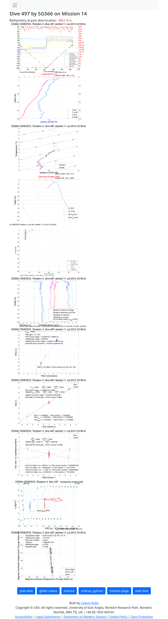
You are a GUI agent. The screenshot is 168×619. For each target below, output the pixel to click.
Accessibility (24, 617)
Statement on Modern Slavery (85, 617)
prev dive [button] (26, 591)
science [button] (69, 591)
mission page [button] (119, 591)
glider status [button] (48, 591)
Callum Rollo (90, 603)
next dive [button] (141, 591)
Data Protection (142, 617)
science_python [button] (92, 591)
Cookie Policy (118, 617)
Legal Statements (48, 617)
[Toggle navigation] (15, 5)
